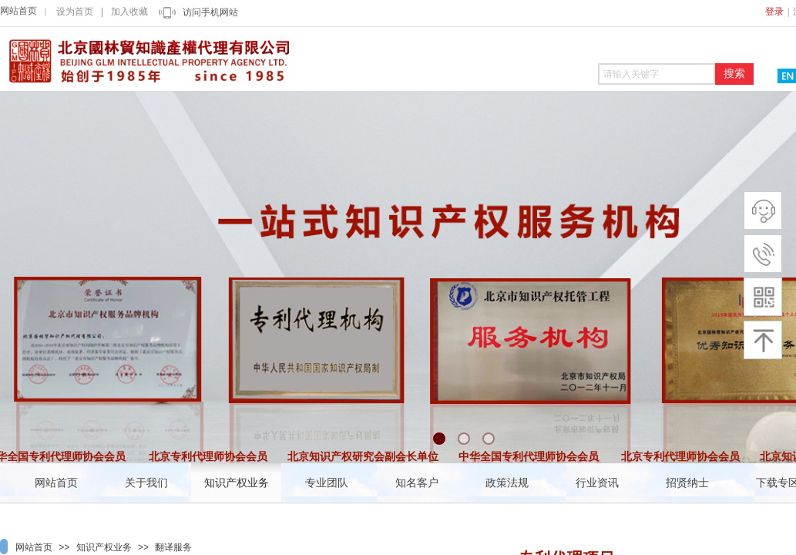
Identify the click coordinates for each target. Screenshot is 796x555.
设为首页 (74, 11)
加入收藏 (129, 11)
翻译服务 (173, 547)
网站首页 (18, 10)
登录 (774, 11)
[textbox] (656, 74)
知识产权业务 (104, 547)
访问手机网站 (210, 12)
